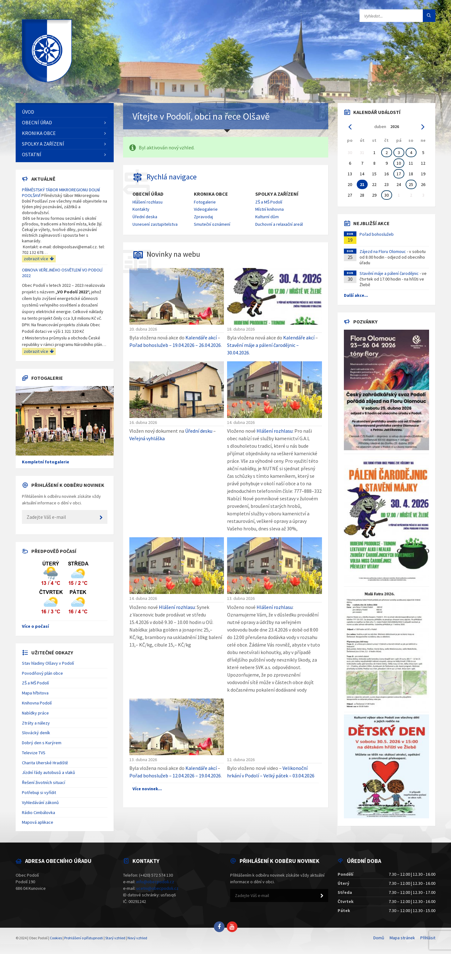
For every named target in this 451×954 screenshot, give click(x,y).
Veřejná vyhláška (147, 438)
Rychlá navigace (172, 177)
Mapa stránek (402, 938)
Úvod (28, 112)
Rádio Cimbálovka (38, 812)
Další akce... (356, 295)
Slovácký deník (36, 732)
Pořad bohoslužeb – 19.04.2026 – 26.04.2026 (175, 345)
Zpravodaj (203, 216)
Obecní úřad (147, 194)
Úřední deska (144, 216)
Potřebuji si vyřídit (39, 792)
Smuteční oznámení (212, 224)
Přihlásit (427, 938)
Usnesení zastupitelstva (155, 224)
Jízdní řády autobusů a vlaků (48, 772)
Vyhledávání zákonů (40, 802)
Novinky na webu (173, 254)
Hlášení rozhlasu (147, 202)
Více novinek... (147, 789)
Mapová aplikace (37, 822)
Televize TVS (33, 752)
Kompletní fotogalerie (45, 462)
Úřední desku (198, 431)
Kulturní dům (267, 216)
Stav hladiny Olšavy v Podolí (48, 663)
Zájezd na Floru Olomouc (383, 251)
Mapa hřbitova (35, 693)
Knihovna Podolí (37, 703)
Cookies (56, 938)
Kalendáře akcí (201, 337)
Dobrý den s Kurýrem (41, 742)
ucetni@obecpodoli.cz (157, 888)
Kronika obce (211, 194)
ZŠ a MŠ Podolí (268, 202)
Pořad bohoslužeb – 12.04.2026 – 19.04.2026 (175, 775)
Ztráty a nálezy (36, 723)
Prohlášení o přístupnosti (83, 938)
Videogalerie (206, 209)
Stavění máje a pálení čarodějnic (389, 273)
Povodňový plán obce (42, 673)
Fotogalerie (205, 202)
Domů (378, 938)
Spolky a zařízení (276, 194)
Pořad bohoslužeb (377, 234)
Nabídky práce (35, 713)
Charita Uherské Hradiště (45, 763)
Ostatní (31, 154)
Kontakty (140, 209)
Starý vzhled (115, 938)
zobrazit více (39, 258)
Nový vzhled (137, 938)
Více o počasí (35, 626)
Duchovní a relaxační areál (279, 224)
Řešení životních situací (43, 782)
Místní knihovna (269, 209)
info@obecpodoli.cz (155, 881)
